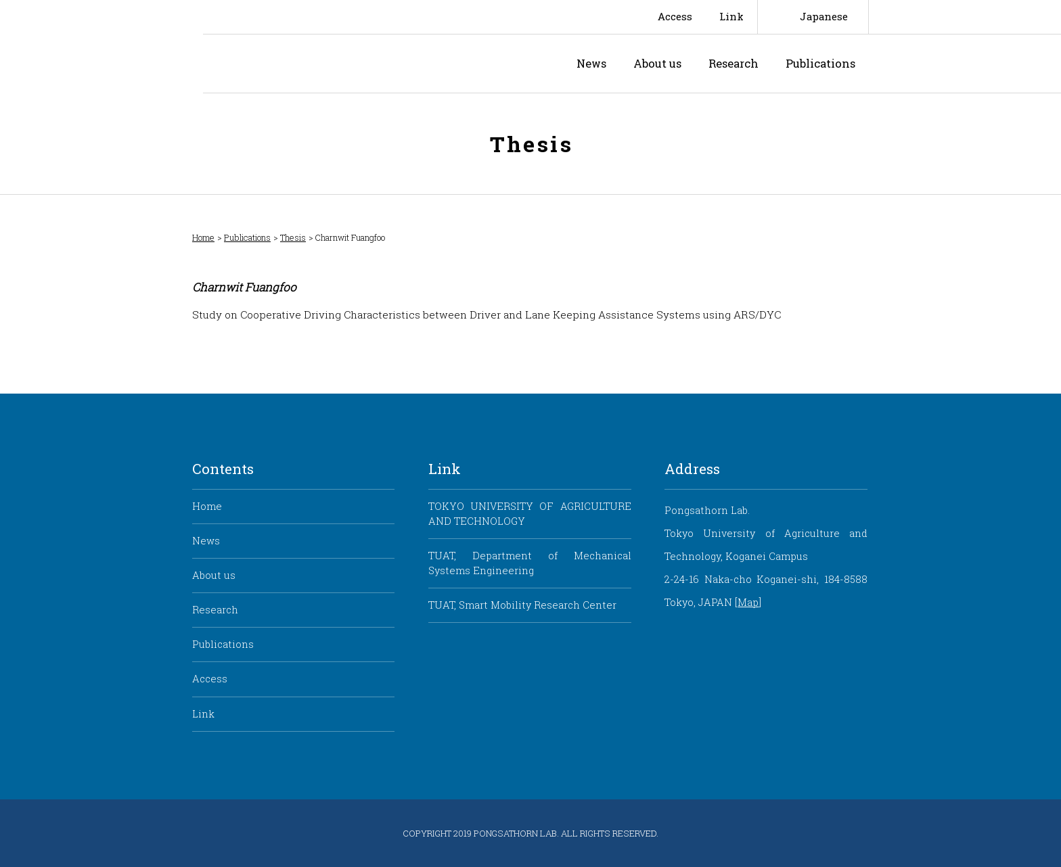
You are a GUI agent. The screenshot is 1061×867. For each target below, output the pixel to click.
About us (657, 63)
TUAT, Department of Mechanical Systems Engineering (529, 563)
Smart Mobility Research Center (101, 46)
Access (675, 16)
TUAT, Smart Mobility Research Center (522, 605)
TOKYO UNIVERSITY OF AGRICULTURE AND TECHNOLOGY (529, 513)
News (591, 63)
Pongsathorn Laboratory (321, 64)
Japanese (824, 16)
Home (203, 237)
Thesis (293, 237)
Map (748, 602)
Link (731, 16)
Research (733, 63)
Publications (820, 63)
